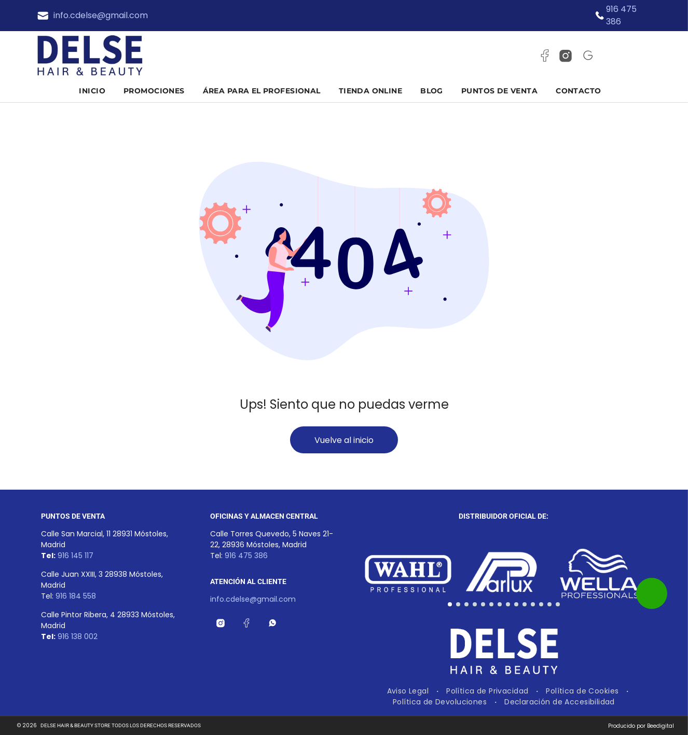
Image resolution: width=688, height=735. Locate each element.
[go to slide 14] (558, 604)
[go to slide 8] (508, 604)
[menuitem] (96, 91)
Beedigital (660, 726)
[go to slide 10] (524, 604)
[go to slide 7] (500, 604)
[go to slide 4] (475, 604)
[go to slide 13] (549, 604)
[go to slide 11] (533, 604)
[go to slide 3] (466, 604)
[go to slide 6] (491, 604)
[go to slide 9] (516, 604)
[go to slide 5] (483, 604)
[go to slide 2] (458, 604)
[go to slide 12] (541, 604)
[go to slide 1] (450, 604)
